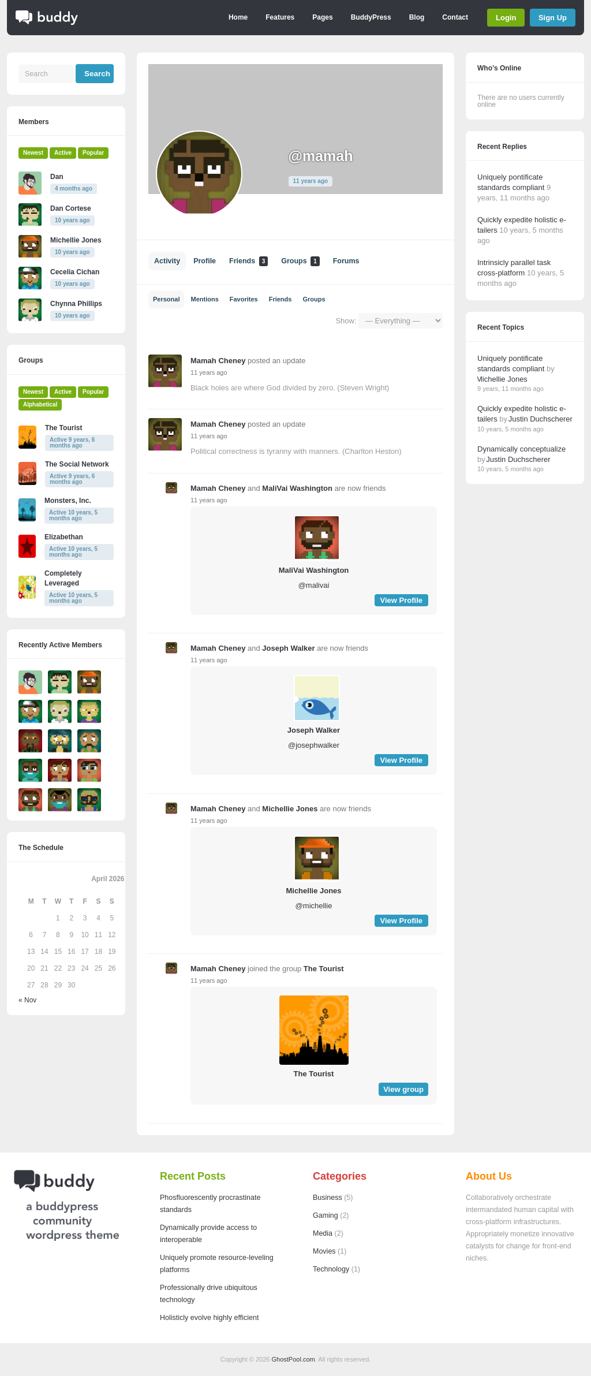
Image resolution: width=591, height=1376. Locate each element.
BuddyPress (371, 17)
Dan (56, 177)
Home (238, 17)
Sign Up (552, 17)
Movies (324, 1251)
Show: (345, 320)
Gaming (325, 1215)
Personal (166, 299)
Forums (346, 261)
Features (279, 17)
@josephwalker (313, 745)
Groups (300, 261)
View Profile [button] (401, 600)
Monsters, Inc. (67, 501)
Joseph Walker (288, 648)
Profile (204, 261)
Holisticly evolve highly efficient (209, 1318)
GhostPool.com (293, 1359)
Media (322, 1233)
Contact (455, 17)
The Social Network (77, 464)
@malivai (314, 585)
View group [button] (403, 1089)
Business (327, 1198)
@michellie (314, 905)
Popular (93, 153)
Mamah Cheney (217, 360)
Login (506, 17)
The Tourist (324, 968)
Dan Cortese (70, 208)
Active (63, 153)
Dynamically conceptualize (521, 449)
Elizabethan (63, 537)
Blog (417, 17)
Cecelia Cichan (74, 272)
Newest (33, 153)
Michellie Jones (289, 808)
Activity (167, 261)
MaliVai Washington (297, 488)
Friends (248, 261)
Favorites (244, 299)
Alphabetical (40, 404)
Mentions (204, 299)
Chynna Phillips (76, 304)
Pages (322, 17)
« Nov (27, 1000)
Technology (331, 1269)
